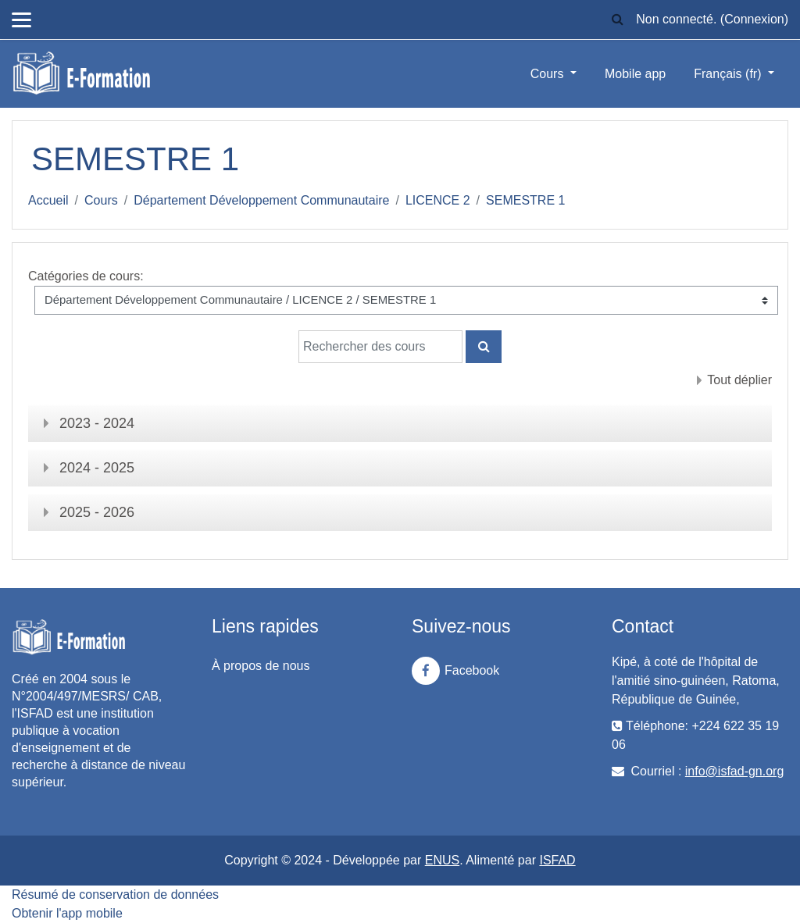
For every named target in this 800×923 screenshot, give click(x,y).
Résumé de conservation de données (115, 894)
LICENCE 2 (437, 200)
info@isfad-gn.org (734, 771)
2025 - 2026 (96, 512)
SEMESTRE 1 (525, 200)
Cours (548, 73)
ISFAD (557, 860)
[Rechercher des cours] (380, 346)
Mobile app (635, 73)
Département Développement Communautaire (261, 200)
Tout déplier (739, 380)
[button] (617, 19)
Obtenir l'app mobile (67, 913)
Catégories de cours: (86, 276)
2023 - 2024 (96, 423)
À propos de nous (260, 665)
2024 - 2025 (96, 468)
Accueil (48, 200)
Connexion (754, 19)
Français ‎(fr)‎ (729, 73)
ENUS (442, 860)
